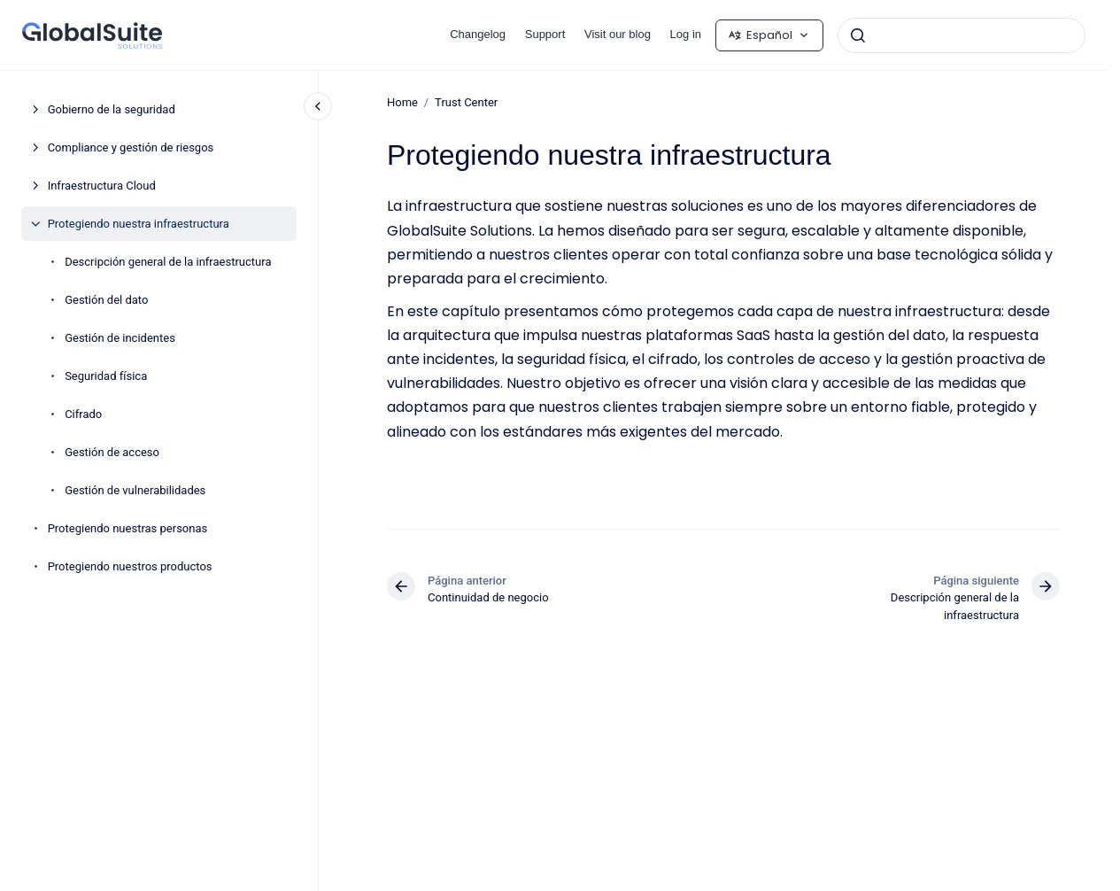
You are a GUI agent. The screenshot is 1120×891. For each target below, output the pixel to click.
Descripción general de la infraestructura (168, 261)
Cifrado (83, 414)
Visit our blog (617, 34)
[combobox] (961, 35)
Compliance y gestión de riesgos (131, 147)
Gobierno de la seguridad (111, 109)
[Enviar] (858, 35)
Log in (685, 34)
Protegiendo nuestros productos (130, 566)
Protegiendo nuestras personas (128, 528)
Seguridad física (106, 376)
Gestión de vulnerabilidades (135, 490)
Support (545, 34)
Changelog (478, 34)
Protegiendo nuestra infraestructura (138, 223)
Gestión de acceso (112, 452)
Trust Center (466, 102)
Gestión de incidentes (120, 338)
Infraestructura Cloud (102, 185)
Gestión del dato (106, 299)
